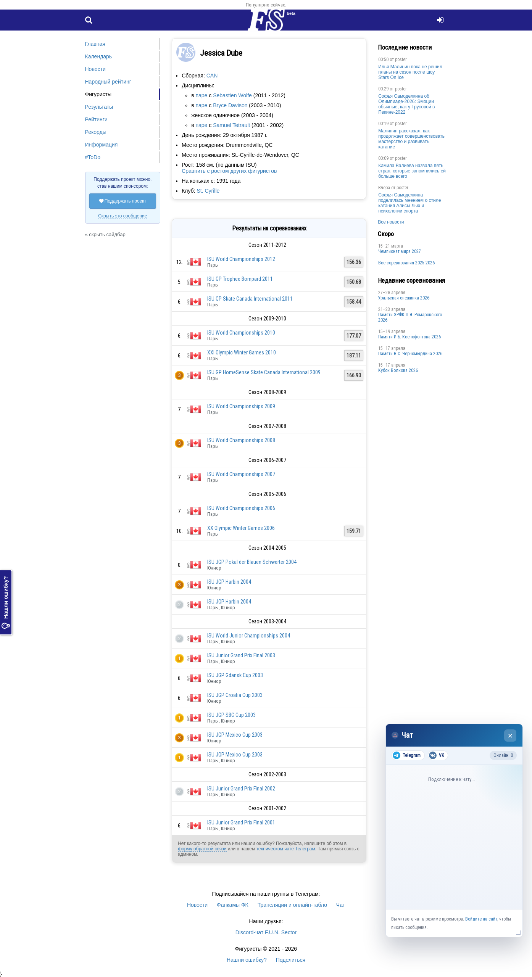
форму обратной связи (202, 848)
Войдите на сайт (481, 919)
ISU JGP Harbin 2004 (229, 582)
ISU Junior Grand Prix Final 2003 (241, 655)
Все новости (391, 222)
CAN (212, 75)
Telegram (407, 755)
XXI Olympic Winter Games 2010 (241, 352)
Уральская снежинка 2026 (403, 298)
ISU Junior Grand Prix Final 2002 (241, 788)
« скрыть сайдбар (105, 234)
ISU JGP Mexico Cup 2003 (235, 735)
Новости (95, 69)
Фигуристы (98, 94)
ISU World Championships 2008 (241, 440)
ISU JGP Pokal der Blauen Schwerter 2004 (252, 562)
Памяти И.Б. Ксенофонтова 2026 (409, 337)
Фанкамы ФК (232, 905)
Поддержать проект (123, 201)
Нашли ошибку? (6, 602)
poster (401, 59)
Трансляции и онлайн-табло (292, 905)
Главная (95, 44)
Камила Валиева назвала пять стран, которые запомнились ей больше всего (412, 171)
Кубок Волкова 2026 (398, 370)
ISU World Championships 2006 (241, 508)
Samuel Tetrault (231, 125)
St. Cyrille (208, 191)
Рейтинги (96, 119)
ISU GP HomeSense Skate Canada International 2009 (264, 372)
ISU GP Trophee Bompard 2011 (240, 279)
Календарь (98, 56)
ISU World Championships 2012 (241, 259)
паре (201, 95)
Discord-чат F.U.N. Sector (266, 932)
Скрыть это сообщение (122, 216)
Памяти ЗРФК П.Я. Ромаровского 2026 (410, 317)
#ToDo (92, 157)
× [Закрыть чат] (510, 735)
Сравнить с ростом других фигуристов (229, 171)
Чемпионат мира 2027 (399, 251)
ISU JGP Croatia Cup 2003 (235, 695)
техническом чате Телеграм (285, 848)
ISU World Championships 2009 (241, 406)
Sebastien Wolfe (232, 95)
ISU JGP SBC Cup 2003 (231, 715)
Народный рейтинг (108, 82)
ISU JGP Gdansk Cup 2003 (235, 675)
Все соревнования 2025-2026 (406, 263)
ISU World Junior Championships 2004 (248, 636)
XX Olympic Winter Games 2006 (241, 528)
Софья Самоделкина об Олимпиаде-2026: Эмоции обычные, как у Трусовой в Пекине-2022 (406, 104)
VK (436, 755)
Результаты (99, 107)
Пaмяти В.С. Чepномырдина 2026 (410, 353)
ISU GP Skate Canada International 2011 (250, 299)
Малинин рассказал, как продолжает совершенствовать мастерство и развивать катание (411, 139)
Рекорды (95, 132)
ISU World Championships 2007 (241, 474)
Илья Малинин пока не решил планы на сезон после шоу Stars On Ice (410, 72)
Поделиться (290, 960)
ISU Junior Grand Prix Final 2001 (241, 822)
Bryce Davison (230, 105)
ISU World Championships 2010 (241, 333)
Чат (340, 905)
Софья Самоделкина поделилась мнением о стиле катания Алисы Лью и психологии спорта (409, 203)
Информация (101, 145)
